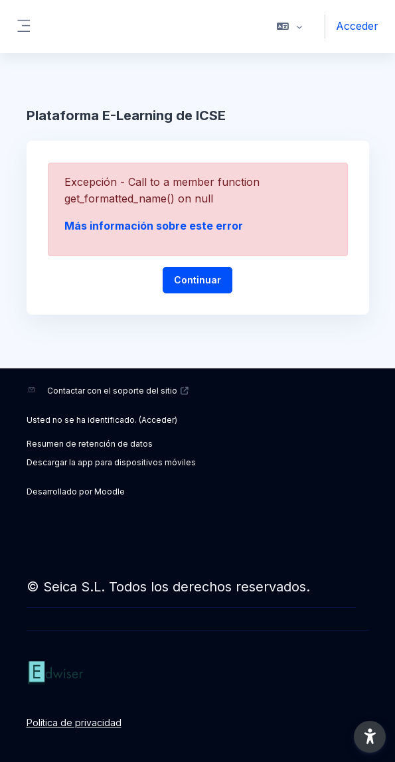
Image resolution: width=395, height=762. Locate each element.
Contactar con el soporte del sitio (118, 391)
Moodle (109, 491)
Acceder (357, 26)
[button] (290, 26)
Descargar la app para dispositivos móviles (111, 462)
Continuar (197, 279)
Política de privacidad (74, 722)
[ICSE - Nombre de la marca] (198, 673)
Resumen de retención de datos (90, 444)
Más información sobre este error (153, 225)
